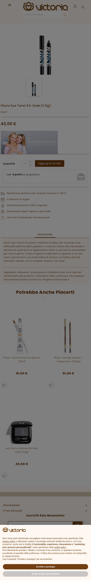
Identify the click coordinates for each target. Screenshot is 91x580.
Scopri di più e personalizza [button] (45, 574)
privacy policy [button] (8, 541)
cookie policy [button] (60, 547)
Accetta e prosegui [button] (45, 566)
